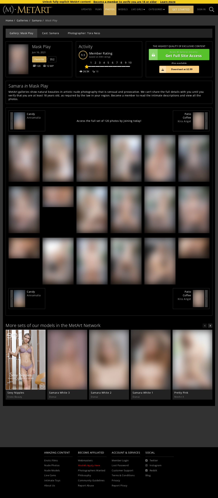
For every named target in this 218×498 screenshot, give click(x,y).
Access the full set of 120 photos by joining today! (109, 121)
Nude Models (52, 470)
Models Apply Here (89, 465)
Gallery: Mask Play (21, 33)
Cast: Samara (50, 33)
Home (9, 20)
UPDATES (86, 9)
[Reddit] (151, 470)
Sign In (201, 9)
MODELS (123, 9)
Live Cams (50, 475)
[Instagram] (153, 465)
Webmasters (85, 460)
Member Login (120, 460)
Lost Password (120, 465)
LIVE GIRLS (138, 9)
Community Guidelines (91, 480)
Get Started (181, 9)
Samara (37, 20)
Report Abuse (86, 485)
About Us (49, 485)
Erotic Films (51, 460)
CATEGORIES (157, 9)
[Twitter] (151, 460)
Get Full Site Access (178, 54)
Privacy (116, 480)
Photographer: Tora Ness (84, 33)
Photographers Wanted (91, 470)
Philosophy (84, 475)
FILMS (98, 9)
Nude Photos (52, 465)
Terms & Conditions (123, 475)
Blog (148, 475)
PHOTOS (110, 9)
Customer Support (122, 470)
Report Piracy (119, 485)
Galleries (22, 20)
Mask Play (41, 46)
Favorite (39, 59)
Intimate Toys (52, 480)
